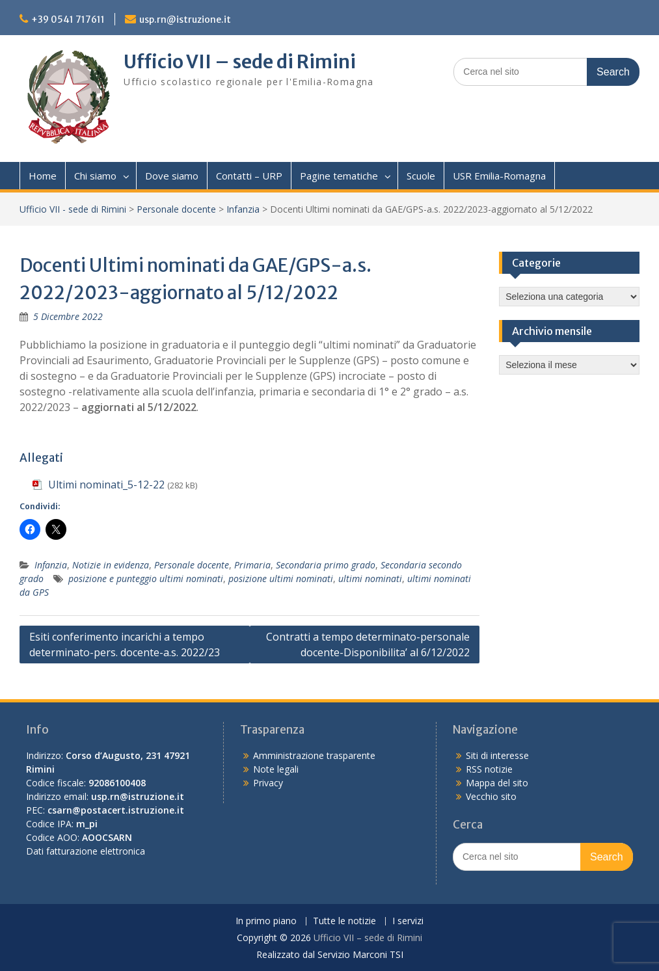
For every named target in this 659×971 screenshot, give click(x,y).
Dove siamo (171, 175)
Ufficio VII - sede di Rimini (73, 209)
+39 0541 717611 (68, 19)
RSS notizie (489, 769)
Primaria (252, 565)
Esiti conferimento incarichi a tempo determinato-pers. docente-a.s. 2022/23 (124, 644)
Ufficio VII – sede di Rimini (240, 61)
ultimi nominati (370, 578)
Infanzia (243, 209)
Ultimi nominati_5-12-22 (106, 484)
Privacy (268, 783)
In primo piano (266, 921)
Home (43, 175)
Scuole (421, 175)
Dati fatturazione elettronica (85, 851)
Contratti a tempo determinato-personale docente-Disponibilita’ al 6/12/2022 (368, 644)
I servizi (408, 921)
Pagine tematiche (339, 175)
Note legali (276, 769)
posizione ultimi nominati (280, 578)
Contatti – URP (249, 175)
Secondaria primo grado (325, 565)
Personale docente (176, 209)
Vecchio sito (491, 796)
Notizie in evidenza (110, 565)
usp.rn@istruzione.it (185, 19)
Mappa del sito (497, 783)
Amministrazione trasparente (314, 755)
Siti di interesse (497, 755)
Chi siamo (95, 175)
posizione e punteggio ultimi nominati (145, 578)
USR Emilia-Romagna (499, 175)
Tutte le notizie (344, 921)
